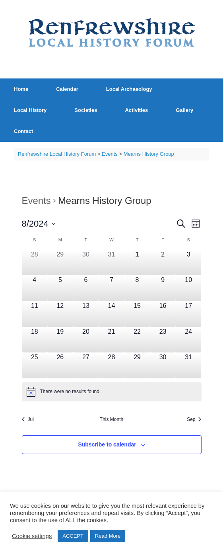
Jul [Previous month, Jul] (28, 419)
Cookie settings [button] (32, 536)
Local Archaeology (129, 89)
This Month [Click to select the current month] (111, 419)
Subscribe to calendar (107, 444)
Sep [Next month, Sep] (194, 419)
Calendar (67, 89)
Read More (107, 536)
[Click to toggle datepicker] (38, 223)
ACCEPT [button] (72, 536)
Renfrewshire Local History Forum (57, 154)
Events (36, 200)
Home (21, 89)
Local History (30, 110)
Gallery (184, 110)
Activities (136, 110)
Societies (85, 110)
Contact (23, 131)
